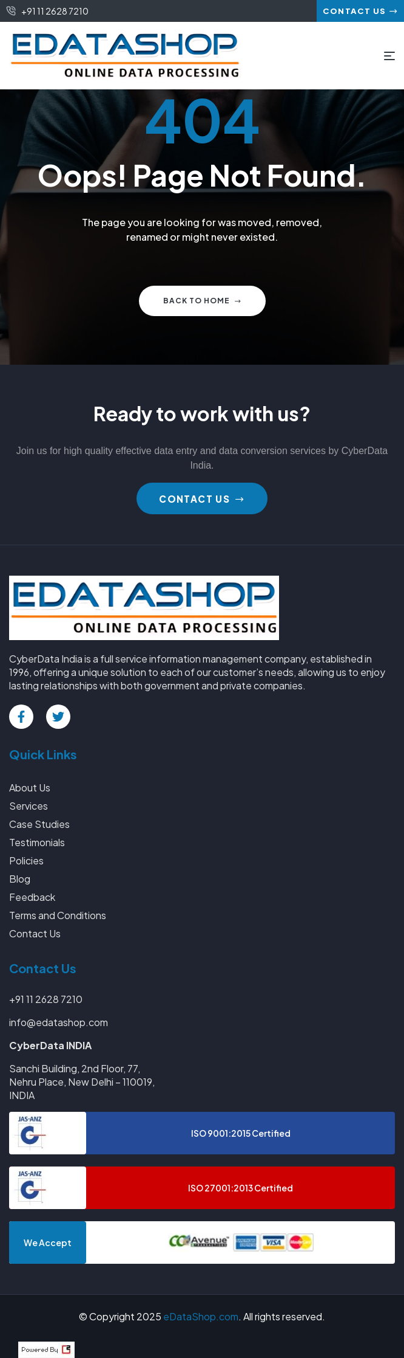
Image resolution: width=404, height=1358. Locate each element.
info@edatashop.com (58, 1022)
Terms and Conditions (57, 915)
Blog (19, 878)
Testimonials (37, 842)
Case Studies (39, 824)
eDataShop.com (200, 1316)
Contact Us (35, 933)
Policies (26, 860)
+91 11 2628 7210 (45, 999)
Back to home (202, 300)
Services (28, 805)
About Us (29, 787)
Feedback (32, 897)
